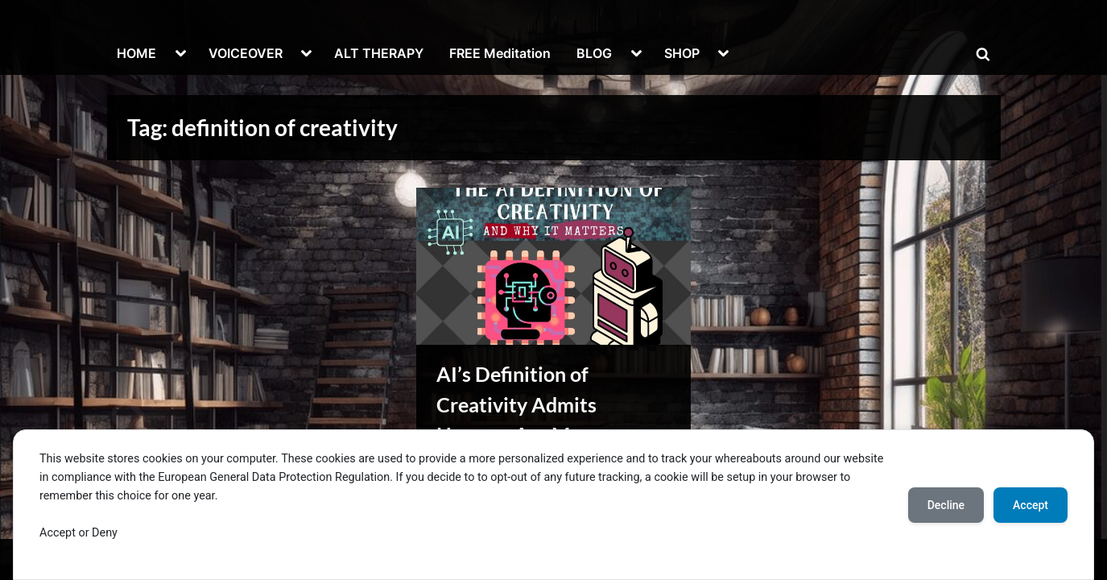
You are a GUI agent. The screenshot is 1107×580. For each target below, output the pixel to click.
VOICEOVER (246, 53)
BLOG (594, 53)
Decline (945, 505)
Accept (1030, 505)
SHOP (682, 53)
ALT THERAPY (378, 53)
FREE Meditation (500, 53)
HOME (136, 53)
